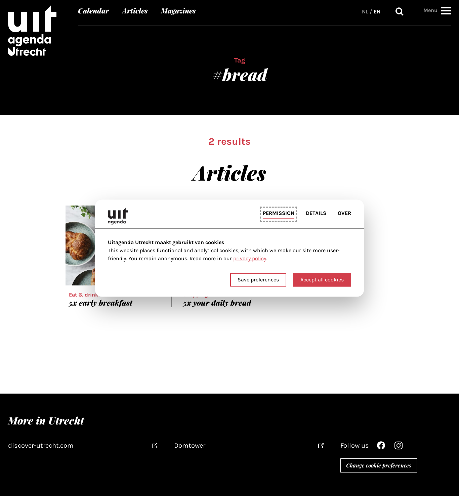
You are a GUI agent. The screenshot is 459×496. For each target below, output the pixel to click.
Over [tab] (344, 213)
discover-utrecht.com (41, 445)
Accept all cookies (322, 279)
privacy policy (249, 259)
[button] (445, 10)
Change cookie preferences (378, 465)
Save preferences (258, 279)
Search (399, 11)
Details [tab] (316, 213)
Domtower (189, 445)
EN (377, 11)
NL (365, 11)
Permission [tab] (278, 213)
